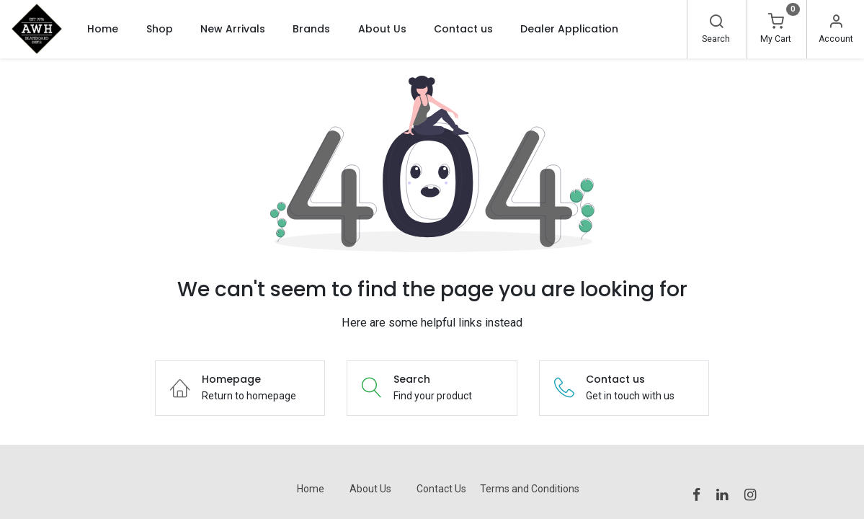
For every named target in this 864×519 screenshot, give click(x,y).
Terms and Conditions (529, 488)
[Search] (716, 23)
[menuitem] (103, 29)
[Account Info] (836, 23)
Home (310, 488)
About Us (370, 488)
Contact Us (441, 488)
